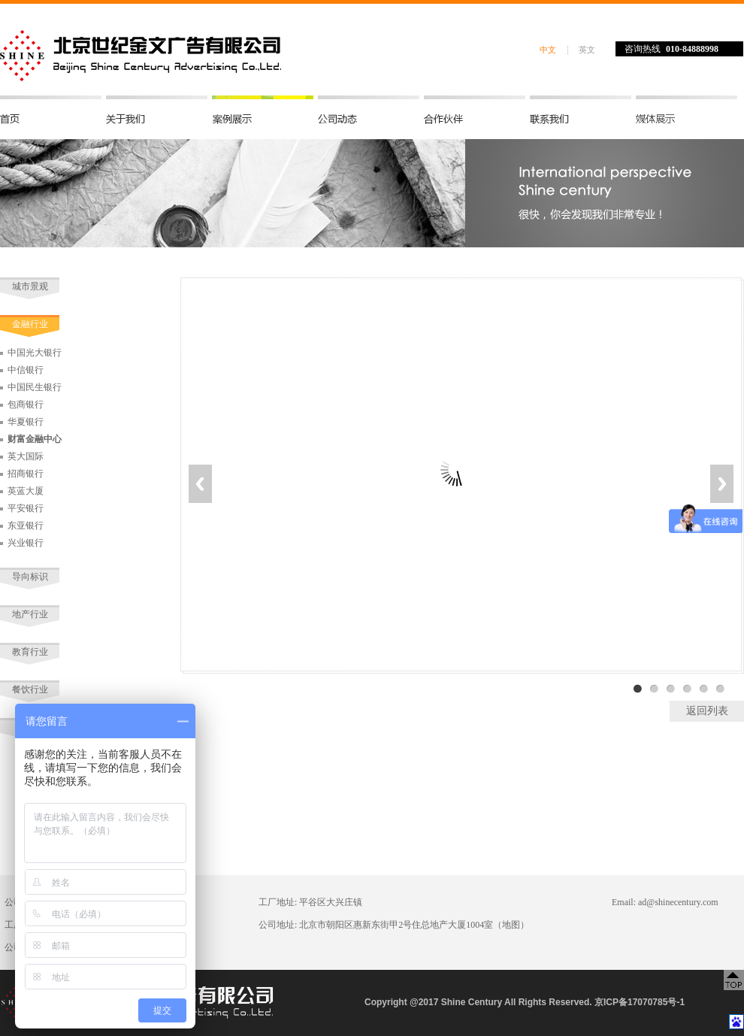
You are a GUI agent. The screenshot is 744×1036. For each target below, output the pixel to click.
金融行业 (30, 324)
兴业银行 (26, 543)
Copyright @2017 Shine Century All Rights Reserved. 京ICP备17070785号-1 (524, 1002)
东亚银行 (26, 525)
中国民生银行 (35, 387)
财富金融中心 (35, 439)
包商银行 (26, 404)
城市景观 (30, 286)
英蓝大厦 (26, 491)
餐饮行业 (30, 689)
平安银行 (26, 508)
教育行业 (30, 652)
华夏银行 (26, 422)
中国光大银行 (35, 352)
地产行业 (30, 614)
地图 (511, 924)
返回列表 (707, 710)
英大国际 (26, 456)
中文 (548, 49)
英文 (587, 49)
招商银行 (26, 473)
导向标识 (30, 576)
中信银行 (26, 370)
